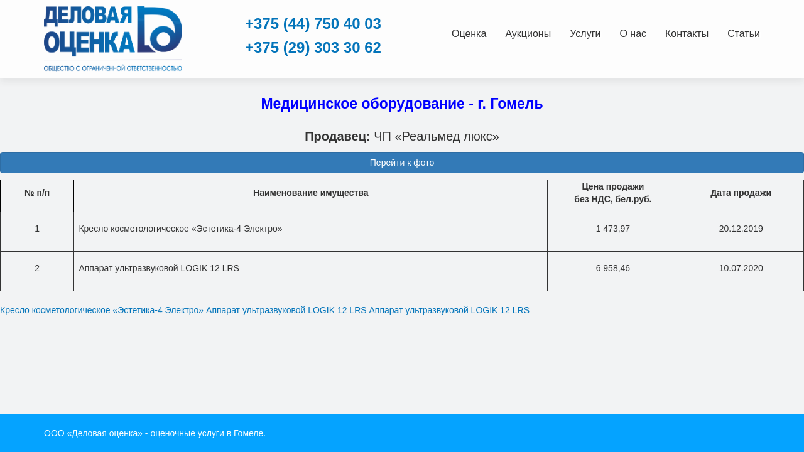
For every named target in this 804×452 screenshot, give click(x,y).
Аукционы (528, 33)
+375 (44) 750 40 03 (313, 23)
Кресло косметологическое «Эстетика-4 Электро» (102, 310)
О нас (632, 33)
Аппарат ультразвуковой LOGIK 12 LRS (286, 310)
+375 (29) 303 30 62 (313, 47)
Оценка (469, 33)
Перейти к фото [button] (402, 163)
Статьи (743, 33)
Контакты (687, 33)
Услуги (585, 33)
